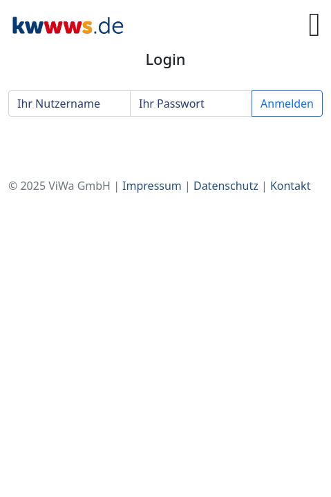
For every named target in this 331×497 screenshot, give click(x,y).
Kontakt (290, 185)
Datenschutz (225, 185)
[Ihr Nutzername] (69, 103)
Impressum (152, 185)
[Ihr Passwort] (191, 103)
